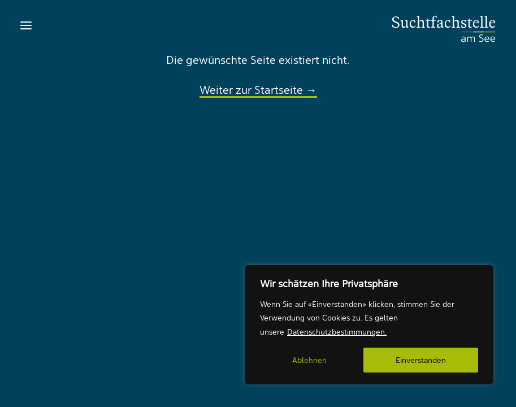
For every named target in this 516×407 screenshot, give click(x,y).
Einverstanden (421, 360)
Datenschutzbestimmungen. (337, 332)
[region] (369, 325)
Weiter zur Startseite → (258, 90)
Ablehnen (309, 360)
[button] (26, 25)
